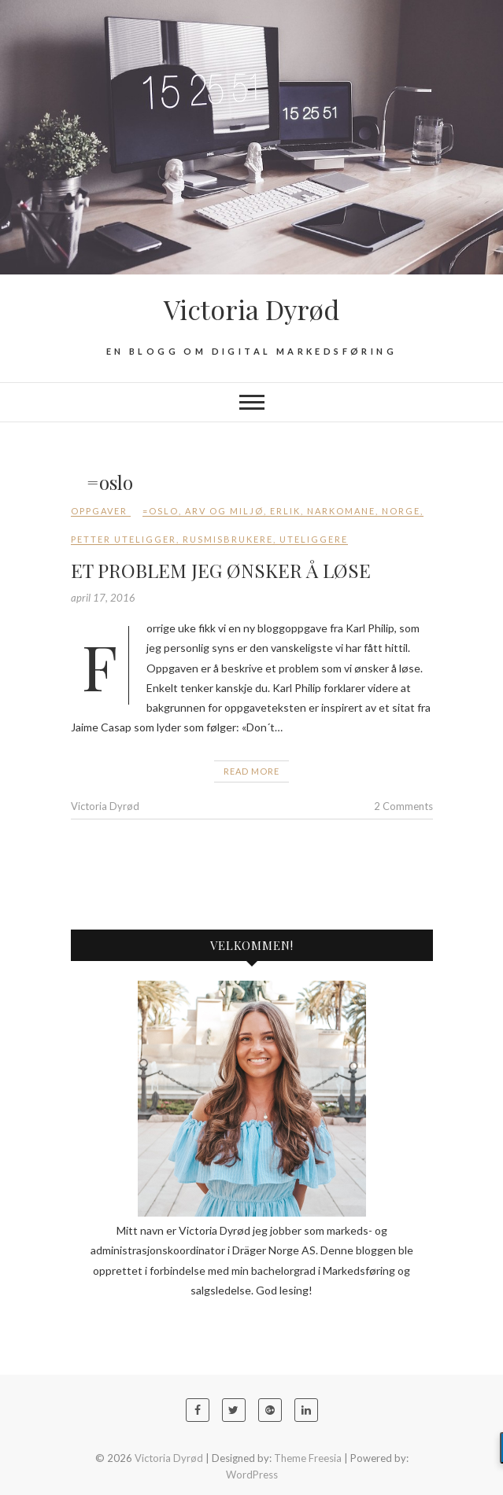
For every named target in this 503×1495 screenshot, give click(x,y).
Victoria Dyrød (251, 309)
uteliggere (313, 539)
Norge (401, 511)
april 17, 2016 (103, 597)
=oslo (160, 511)
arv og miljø (224, 511)
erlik (285, 511)
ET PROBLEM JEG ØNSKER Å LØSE (221, 570)
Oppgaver (99, 511)
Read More (251, 771)
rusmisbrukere (228, 539)
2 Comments (403, 806)
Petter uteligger (123, 539)
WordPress (252, 1474)
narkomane (341, 511)
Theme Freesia (308, 1458)
